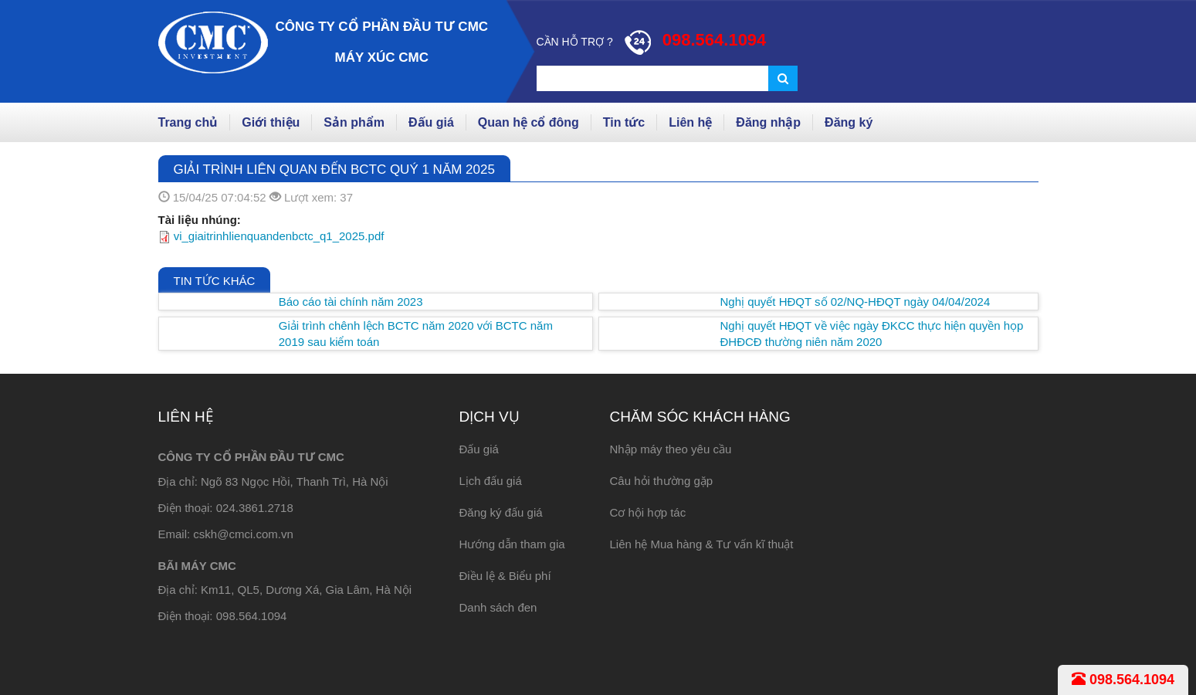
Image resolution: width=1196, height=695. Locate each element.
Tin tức (624, 122)
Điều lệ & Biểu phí (505, 575)
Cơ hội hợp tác (648, 512)
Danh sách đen (498, 607)
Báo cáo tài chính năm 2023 (351, 301)
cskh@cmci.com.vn (243, 534)
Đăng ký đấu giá (501, 512)
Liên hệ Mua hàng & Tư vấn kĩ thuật (702, 544)
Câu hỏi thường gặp (661, 480)
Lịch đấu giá (490, 480)
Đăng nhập (768, 122)
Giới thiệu (271, 122)
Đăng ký (848, 122)
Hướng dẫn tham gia (512, 544)
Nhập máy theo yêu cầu (671, 449)
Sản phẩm (354, 122)
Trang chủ (188, 122)
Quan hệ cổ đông (528, 122)
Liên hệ (690, 122)
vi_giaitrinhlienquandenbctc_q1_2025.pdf (279, 235)
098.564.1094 (1123, 679)
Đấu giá (431, 122)
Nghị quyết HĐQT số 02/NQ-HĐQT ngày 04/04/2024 (855, 301)
